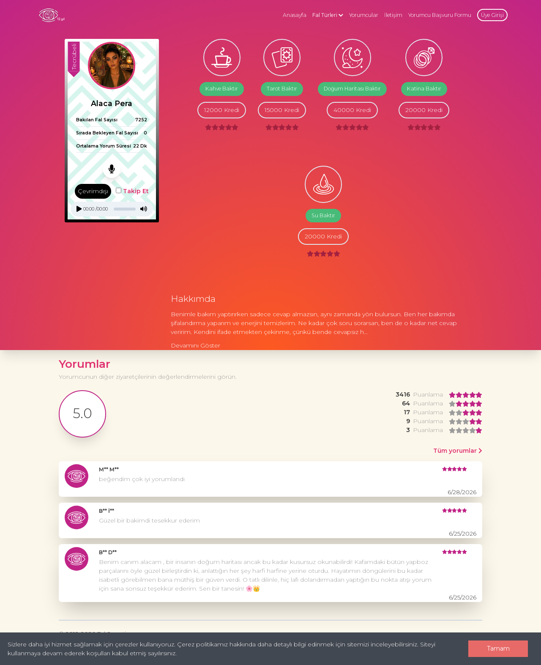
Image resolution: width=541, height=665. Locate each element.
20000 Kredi (424, 110)
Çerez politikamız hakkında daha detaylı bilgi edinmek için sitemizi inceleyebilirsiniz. (297, 644)
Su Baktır (323, 215)
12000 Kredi (221, 110)
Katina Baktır (424, 88)
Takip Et (132, 191)
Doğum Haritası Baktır (352, 88)
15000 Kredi (282, 110)
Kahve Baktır (221, 88)
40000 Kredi (352, 110)
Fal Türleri (327, 15)
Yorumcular (363, 15)
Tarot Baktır (282, 88)
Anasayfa (294, 15)
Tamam (498, 648)
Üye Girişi (492, 15)
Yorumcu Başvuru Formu (439, 15)
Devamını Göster (195, 345)
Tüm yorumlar (457, 450)
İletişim (393, 15)
